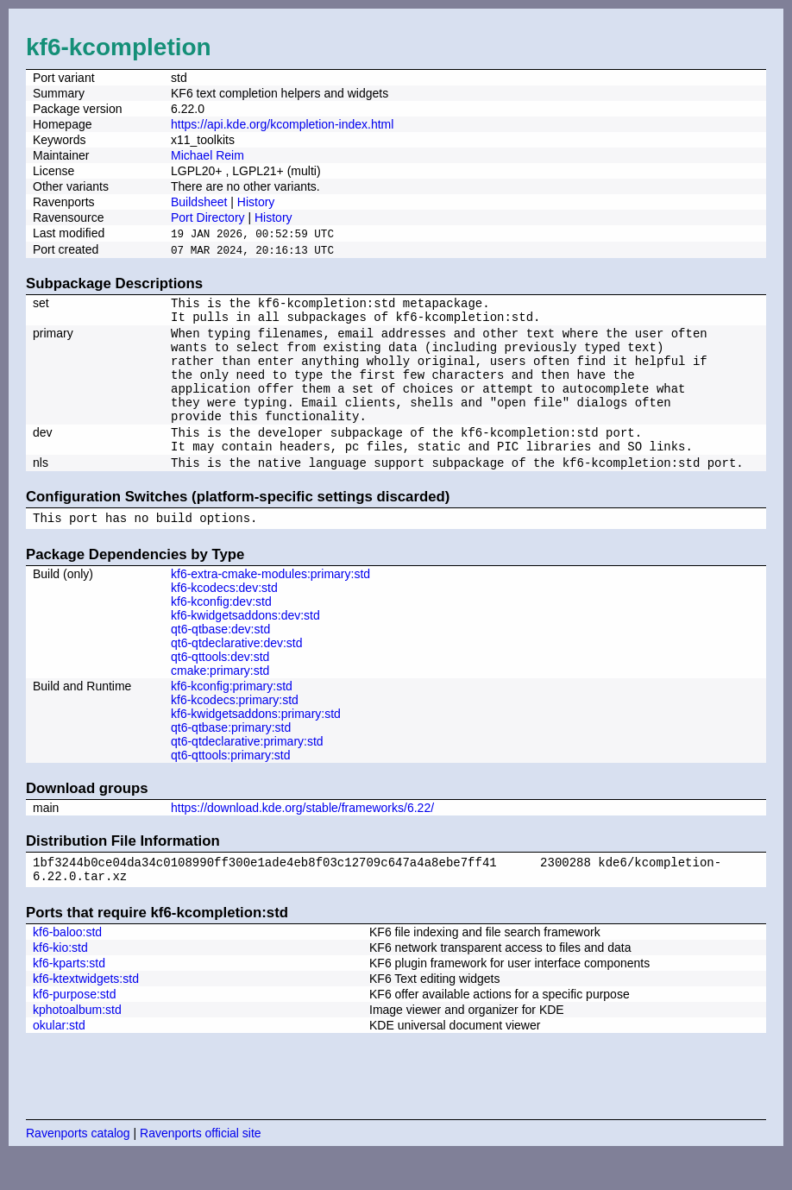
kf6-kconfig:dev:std (221, 632)
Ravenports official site (200, 1168)
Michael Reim (207, 155)
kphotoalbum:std (77, 1045)
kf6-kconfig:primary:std (231, 716)
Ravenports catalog (78, 1168)
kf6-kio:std (60, 983)
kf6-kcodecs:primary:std (235, 730)
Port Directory (208, 217)
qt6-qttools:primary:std (231, 785)
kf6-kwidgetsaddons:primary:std (256, 744)
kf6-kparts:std (69, 998)
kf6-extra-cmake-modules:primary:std (270, 604)
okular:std (59, 1060)
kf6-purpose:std (74, 1029)
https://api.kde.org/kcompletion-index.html (282, 124)
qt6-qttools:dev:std (220, 687)
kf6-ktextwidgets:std (86, 1014)
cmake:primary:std (220, 701)
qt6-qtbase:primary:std (231, 758)
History (256, 202)
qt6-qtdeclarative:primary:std (247, 771)
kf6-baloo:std (67, 967)
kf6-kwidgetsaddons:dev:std (245, 645)
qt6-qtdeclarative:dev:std (237, 673)
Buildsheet (199, 202)
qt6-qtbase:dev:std (220, 659)
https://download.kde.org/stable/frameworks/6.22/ (302, 838)
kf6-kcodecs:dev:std (224, 618)
